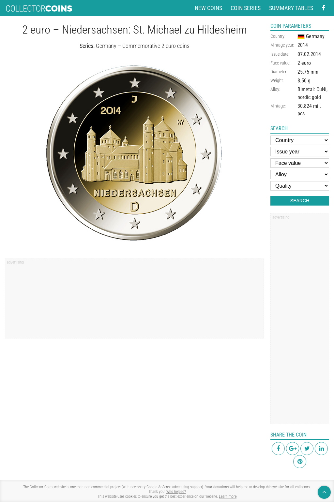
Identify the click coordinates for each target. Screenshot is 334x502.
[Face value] (299, 163)
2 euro (304, 63)
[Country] (299, 140)
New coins (208, 8)
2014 (302, 45)
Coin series (246, 8)
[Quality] (299, 186)
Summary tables (291, 8)
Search (299, 200)
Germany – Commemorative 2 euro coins (143, 45)
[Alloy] (299, 174)
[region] (134, 300)
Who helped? (176, 491)
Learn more (227, 496)
